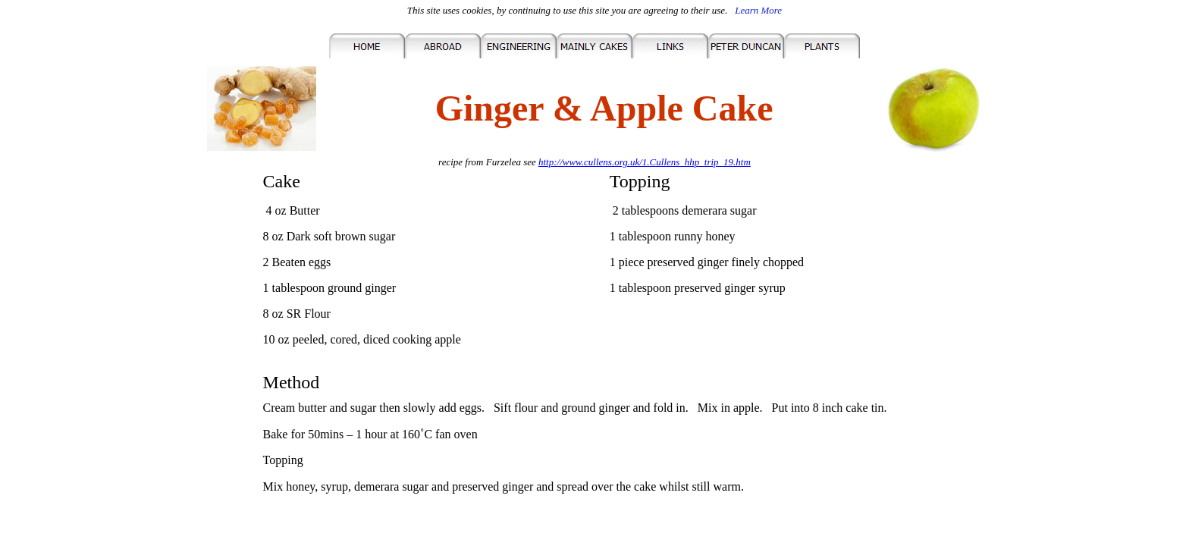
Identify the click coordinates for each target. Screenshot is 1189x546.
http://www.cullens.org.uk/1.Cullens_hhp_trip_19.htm (644, 162)
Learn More (758, 10)
